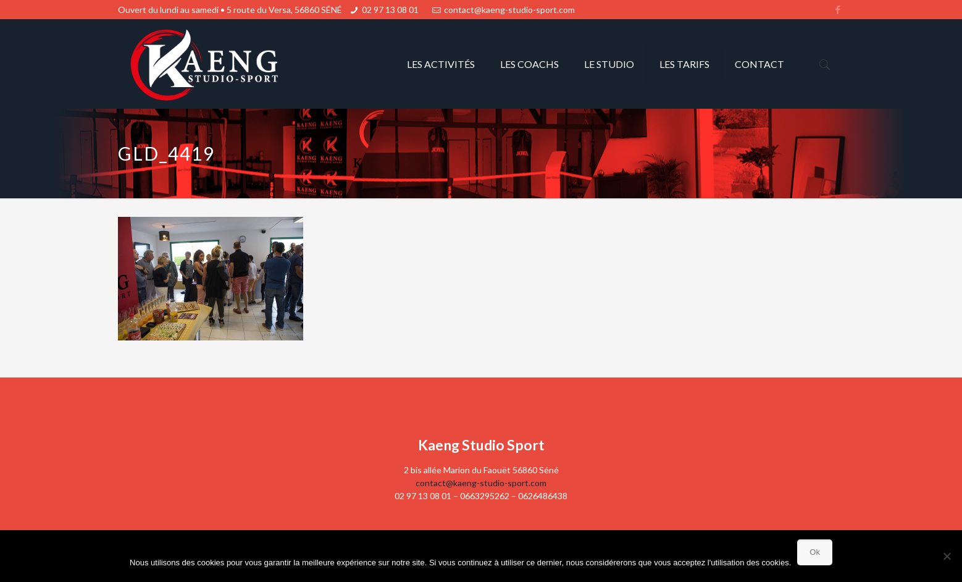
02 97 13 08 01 (390, 9)
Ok (814, 552)
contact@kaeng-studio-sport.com (509, 9)
